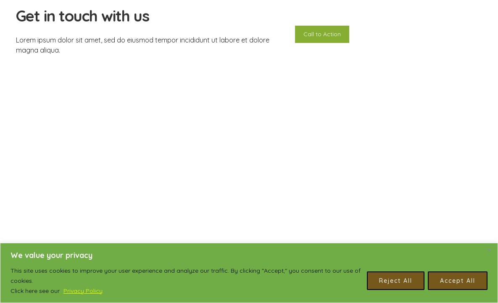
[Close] (489, 250)
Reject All (395, 280)
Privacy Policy (83, 291)
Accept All (457, 280)
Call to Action (322, 34)
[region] (249, 273)
